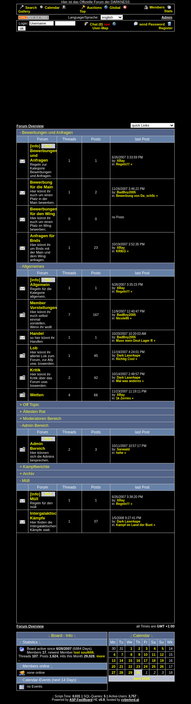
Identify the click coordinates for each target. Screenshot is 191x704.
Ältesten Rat (34, 411)
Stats (168, 9)
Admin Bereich (35, 425)
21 (121, 666)
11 (153, 654)
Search (28, 7)
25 (153, 666)
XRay (121, 161)
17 (146, 660)
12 (162, 654)
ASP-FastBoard (80, 699)
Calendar (49, 7)
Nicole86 (122, 318)
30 (138, 672)
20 (113, 666)
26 (162, 666)
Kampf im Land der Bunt (134, 525)
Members (154, 7)
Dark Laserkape (129, 355)
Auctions (91, 7)
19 (162, 660)
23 (138, 666)
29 (130, 672)
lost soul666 (84, 652)
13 (113, 660)
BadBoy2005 (126, 192)
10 (146, 654)
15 (130, 660)
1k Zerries (123, 398)
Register (166, 26)
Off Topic (31, 404)
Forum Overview (29, 126)
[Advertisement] (97, 76)
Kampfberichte (36, 466)
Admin (166, 17)
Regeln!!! (123, 164)
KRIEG (121, 251)
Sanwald (123, 449)
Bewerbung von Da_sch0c (135, 195)
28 (121, 672)
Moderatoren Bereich (42, 418)
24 (146, 666)
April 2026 (141, 678)
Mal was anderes (128, 381)
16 (138, 660)
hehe (119, 453)
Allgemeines (33, 266)
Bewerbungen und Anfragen (47, 132)
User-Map (104, 26)
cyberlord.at (130, 699)
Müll (26, 480)
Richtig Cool (125, 359)
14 (121, 660)
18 (153, 660)
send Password (149, 24)
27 (113, 672)
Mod (48, 146)
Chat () (93, 24)
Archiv (28, 473)
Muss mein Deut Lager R (134, 340)
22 (130, 666)
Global (112, 7)
